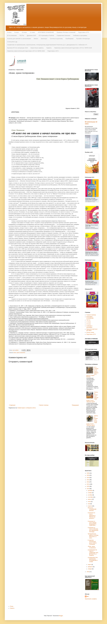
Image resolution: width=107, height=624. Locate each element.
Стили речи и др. (12, 41)
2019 (88, 488)
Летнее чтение (90, 332)
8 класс (9, 32)
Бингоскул (44, 38)
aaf (87, 596)
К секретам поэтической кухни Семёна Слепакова (92, 542)
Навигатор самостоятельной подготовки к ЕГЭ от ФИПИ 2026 (26, 51)
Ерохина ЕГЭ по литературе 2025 (17, 48)
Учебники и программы (80, 35)
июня (89, 501)
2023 (88, 479)
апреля (90, 506)
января (90, 569)
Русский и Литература (83, 38)
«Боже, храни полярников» (92, 547)
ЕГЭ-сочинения (12, 35)
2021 (88, 484)
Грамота (48, 48)
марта (90, 564)
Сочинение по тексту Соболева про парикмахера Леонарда (93, 529)
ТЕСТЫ (21, 35)
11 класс (32, 32)
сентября (90, 497)
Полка (11, 606)
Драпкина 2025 (31, 35)
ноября (90, 492)
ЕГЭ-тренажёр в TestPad (46, 35)
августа (90, 499)
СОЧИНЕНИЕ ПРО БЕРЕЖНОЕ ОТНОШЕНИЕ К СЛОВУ (93, 559)
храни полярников (20, 352)
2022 (88, 482)
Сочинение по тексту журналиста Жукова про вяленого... (91, 515)
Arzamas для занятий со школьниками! (19, 38)
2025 (88, 475)
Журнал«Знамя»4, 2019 (72, 108)
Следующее (12, 405)
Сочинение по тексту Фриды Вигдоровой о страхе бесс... (92, 523)
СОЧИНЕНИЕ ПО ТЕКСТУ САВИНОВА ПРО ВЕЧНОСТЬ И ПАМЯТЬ (93, 552)
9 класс (16, 32)
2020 (88, 486)
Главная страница (43, 405)
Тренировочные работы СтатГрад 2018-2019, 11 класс (93, 536)
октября (90, 495)
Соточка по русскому (56, 38)
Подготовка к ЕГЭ (83, 32)
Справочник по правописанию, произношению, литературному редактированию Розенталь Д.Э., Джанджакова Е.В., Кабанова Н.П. (47, 44)
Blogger (61, 615)
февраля (90, 566)
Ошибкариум (69, 38)
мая (89, 503)
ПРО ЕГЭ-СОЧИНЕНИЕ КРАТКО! (92, 509)
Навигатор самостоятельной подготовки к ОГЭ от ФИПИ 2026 (73, 48)
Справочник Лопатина (63, 35)
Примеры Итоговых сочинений (66, 32)
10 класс (24, 32)
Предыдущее (75, 405)
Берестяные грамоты (37, 48)
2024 (88, 477)
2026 (88, 473)
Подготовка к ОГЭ (53, 51)
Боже (14, 352)
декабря (90, 490)
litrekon (36, 38)
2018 (88, 571)
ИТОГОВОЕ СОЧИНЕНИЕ (46, 32)
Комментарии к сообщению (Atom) (27, 408)
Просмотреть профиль (91, 599)
